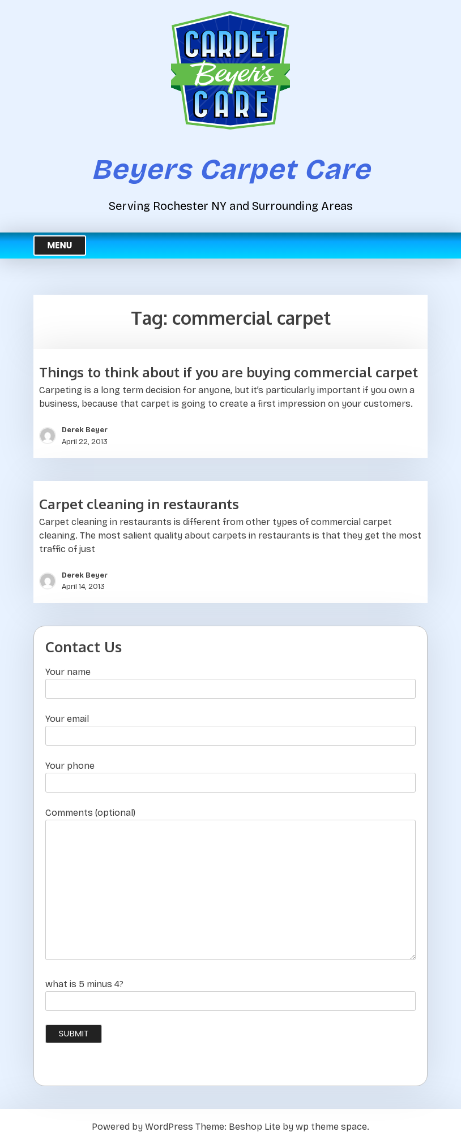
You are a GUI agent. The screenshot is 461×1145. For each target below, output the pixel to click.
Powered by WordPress (142, 1126)
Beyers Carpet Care (230, 169)
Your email (230, 727)
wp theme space (331, 1126)
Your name (230, 680)
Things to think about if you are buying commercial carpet (228, 372)
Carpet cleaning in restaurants (139, 504)
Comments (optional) (230, 884)
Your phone (230, 774)
